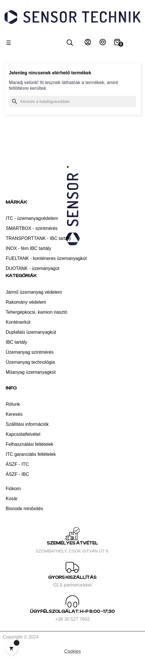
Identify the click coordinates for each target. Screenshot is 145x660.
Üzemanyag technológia (30, 362)
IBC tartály (16, 342)
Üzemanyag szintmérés (29, 352)
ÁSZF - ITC (17, 464)
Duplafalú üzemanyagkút (31, 332)
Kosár (12, 498)
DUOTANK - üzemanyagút (32, 268)
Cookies (72, 651)
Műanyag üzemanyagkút (30, 372)
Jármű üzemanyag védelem (34, 292)
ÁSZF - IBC (17, 474)
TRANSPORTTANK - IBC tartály (38, 238)
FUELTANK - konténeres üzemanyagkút (46, 258)
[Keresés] (72, 101)
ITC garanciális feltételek (31, 454)
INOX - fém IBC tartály (28, 248)
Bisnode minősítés (24, 508)
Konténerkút (18, 322)
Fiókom (13, 488)
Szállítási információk (27, 424)
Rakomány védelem (26, 302)
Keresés (14, 414)
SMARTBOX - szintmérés (31, 228)
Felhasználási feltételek (29, 444)
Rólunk (13, 404)
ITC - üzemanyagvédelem (32, 218)
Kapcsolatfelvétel (23, 434)
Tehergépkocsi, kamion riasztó (36, 312)
